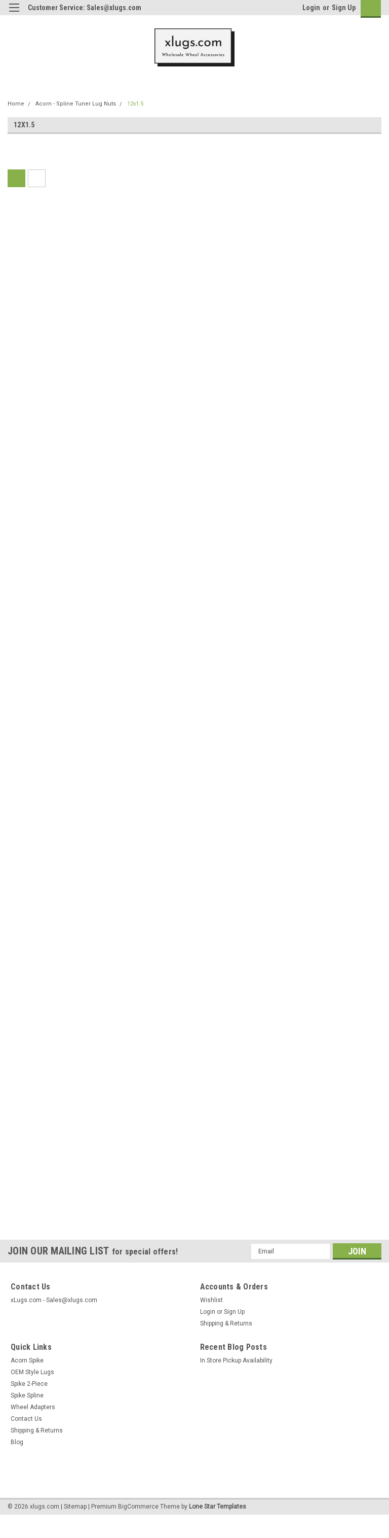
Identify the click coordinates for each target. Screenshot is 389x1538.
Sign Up (344, 8)
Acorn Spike (27, 1360)
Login (311, 8)
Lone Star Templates (217, 1506)
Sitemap (75, 1506)
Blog (17, 1442)
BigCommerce (138, 1506)
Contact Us (26, 1418)
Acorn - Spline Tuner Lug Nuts (75, 103)
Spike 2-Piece (29, 1383)
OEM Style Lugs (32, 1372)
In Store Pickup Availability (236, 1360)
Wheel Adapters (33, 1407)
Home (16, 103)
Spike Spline (27, 1395)
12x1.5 (135, 103)
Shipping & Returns (226, 1323)
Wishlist (211, 1300)
